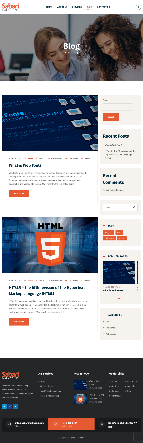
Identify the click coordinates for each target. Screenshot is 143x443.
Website (125, 238)
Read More (19, 193)
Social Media (113, 328)
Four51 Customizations (50, 391)
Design (43, 381)
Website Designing (48, 386)
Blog (129, 391)
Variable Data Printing (49, 396)
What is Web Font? (26, 165)
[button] (120, 298)
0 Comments (56, 159)
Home (67, 53)
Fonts (122, 233)
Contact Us (132, 381)
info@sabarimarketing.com (29, 423)
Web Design (112, 238)
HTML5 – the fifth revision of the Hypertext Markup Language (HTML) (121, 155)
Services (115, 386)
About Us (131, 386)
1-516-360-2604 (69, 423)
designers (111, 233)
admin (41, 159)
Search (108, 100)
